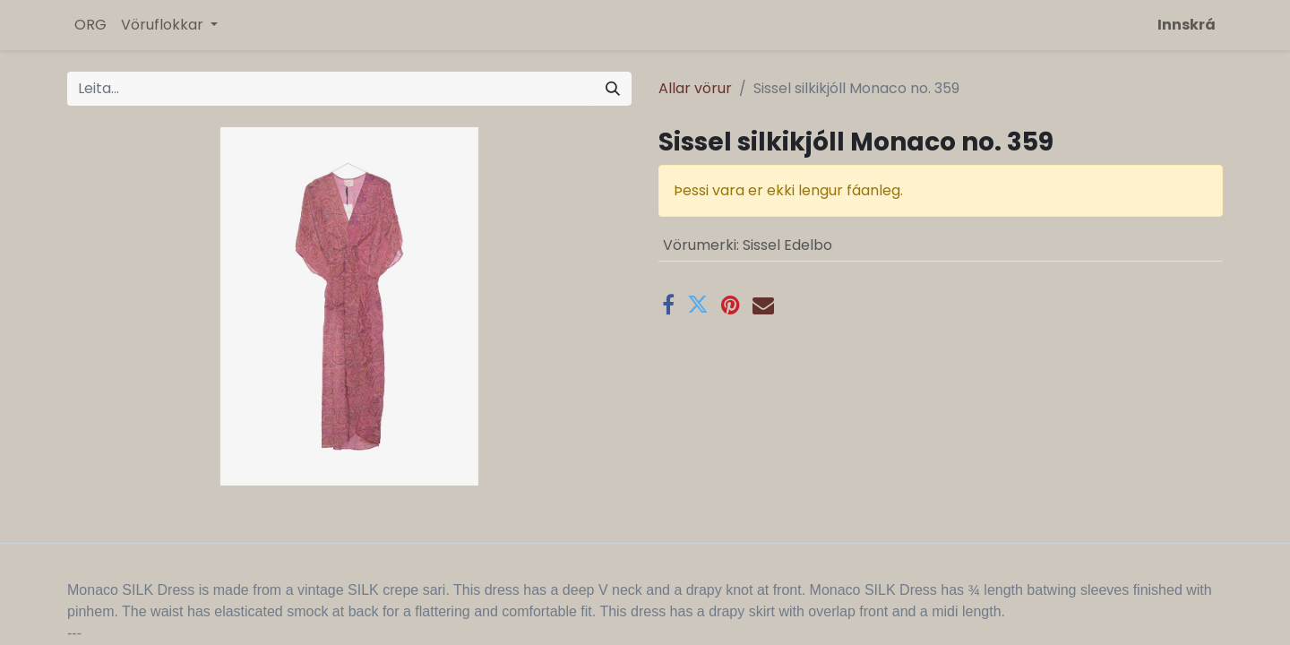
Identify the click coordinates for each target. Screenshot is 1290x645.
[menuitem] (90, 25)
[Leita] (613, 89)
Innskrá (1186, 24)
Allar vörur (695, 88)
